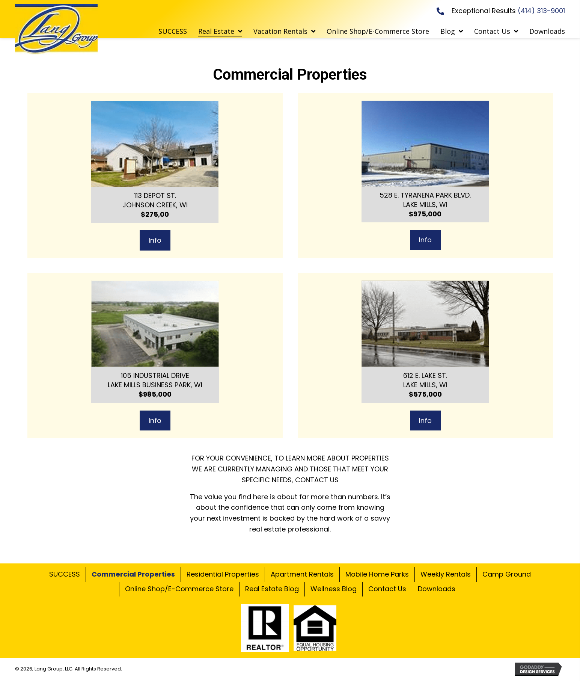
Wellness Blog (333, 588)
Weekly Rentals (445, 574)
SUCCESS (64, 574)
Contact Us (387, 588)
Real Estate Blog (272, 588)
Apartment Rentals (302, 574)
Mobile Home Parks (377, 574)
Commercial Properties (133, 574)
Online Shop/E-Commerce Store (179, 588)
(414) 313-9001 (541, 10)
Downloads (436, 588)
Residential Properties (223, 574)
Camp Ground (506, 574)
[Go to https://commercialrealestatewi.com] (56, 29)
